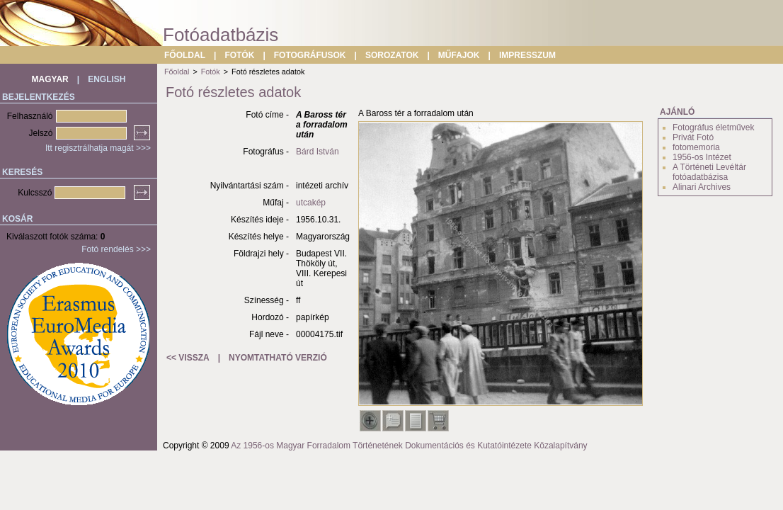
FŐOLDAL (184, 55)
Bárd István (317, 152)
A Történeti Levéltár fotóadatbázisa (709, 172)
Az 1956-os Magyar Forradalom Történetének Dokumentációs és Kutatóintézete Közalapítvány (409, 445)
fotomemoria (696, 147)
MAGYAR (50, 79)
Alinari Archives (702, 187)
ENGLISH (106, 79)
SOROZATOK (392, 55)
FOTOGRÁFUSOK (310, 55)
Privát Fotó (693, 137)
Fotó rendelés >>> (116, 249)
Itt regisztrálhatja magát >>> (98, 148)
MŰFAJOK (459, 55)
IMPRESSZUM (527, 55)
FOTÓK (239, 55)
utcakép (311, 203)
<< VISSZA (188, 358)
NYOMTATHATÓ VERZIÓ (278, 358)
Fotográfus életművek (713, 127)
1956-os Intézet (702, 157)
